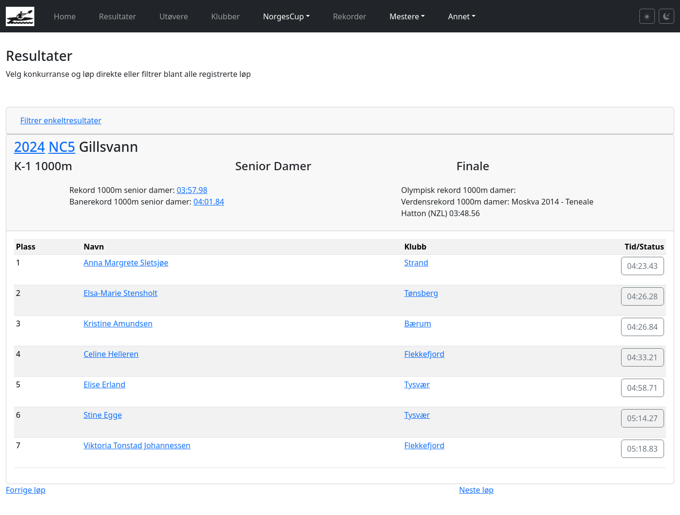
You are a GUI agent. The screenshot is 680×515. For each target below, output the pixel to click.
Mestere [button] (404, 16)
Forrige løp (25, 490)
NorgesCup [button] (283, 16)
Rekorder (349, 16)
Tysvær (417, 384)
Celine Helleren (111, 354)
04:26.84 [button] (642, 327)
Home (65, 16)
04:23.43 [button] (642, 266)
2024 (29, 146)
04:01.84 (208, 201)
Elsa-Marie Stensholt (121, 293)
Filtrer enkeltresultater (60, 120)
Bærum (417, 323)
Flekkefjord (424, 354)
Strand (416, 262)
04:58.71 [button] (642, 388)
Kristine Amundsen (118, 323)
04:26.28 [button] (642, 296)
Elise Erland (104, 384)
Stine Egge (103, 415)
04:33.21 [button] (642, 357)
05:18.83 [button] (642, 448)
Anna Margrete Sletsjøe (126, 262)
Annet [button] (459, 16)
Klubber (225, 16)
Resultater (117, 16)
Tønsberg (421, 293)
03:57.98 (192, 190)
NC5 (61, 146)
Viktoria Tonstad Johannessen (137, 445)
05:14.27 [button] (642, 418)
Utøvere (173, 16)
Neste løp (476, 490)
